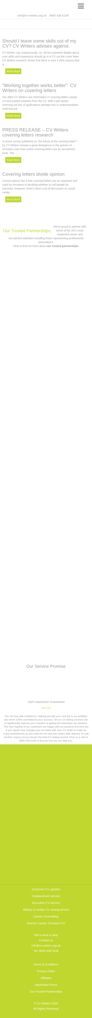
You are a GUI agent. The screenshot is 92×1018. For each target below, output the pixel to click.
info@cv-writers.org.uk (32, 15)
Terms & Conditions (45, 964)
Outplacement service (46, 896)
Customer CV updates (46, 889)
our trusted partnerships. (63, 246)
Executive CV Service (46, 902)
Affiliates (45, 978)
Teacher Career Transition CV (46, 923)
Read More (13, 71)
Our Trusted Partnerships (27, 230)
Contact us (46, 940)
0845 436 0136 (48, 950)
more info (46, 708)
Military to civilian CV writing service (46, 909)
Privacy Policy (46, 971)
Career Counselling (46, 916)
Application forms (46, 984)
